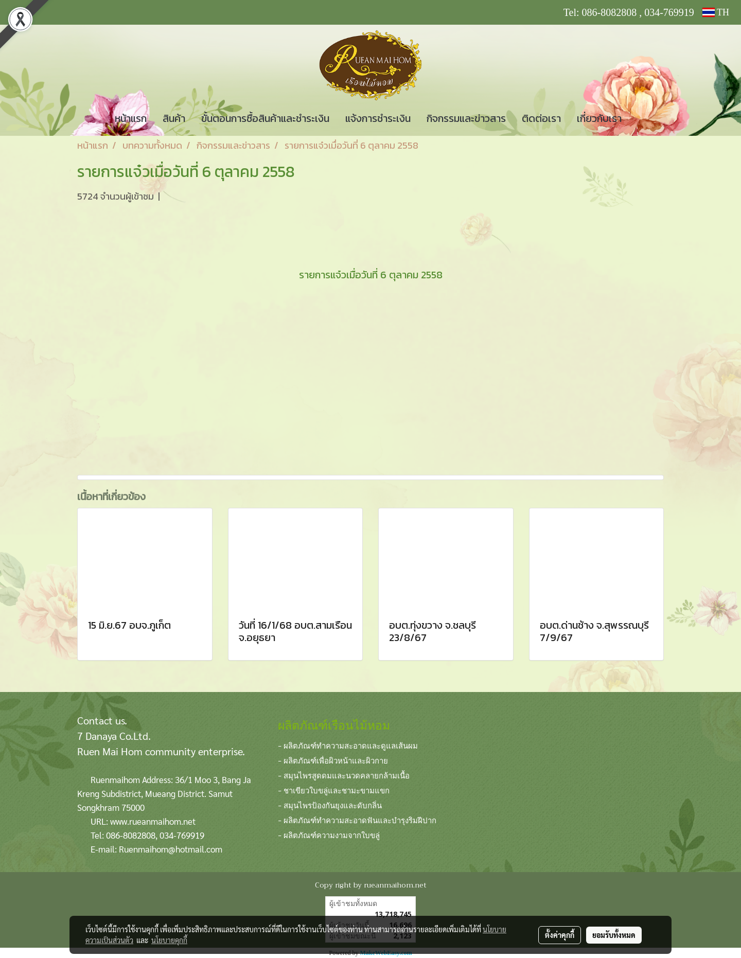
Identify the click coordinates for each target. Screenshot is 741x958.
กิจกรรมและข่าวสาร (466, 118)
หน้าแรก (131, 118)
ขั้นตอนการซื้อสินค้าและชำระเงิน (265, 118)
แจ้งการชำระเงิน (378, 118)
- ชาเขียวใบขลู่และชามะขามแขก (334, 790)
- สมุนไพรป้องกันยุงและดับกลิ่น (330, 805)
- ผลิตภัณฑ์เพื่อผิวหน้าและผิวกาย (333, 760)
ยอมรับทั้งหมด (614, 934)
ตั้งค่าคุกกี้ (559, 934)
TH (715, 12)
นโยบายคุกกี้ (169, 940)
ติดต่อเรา (541, 118)
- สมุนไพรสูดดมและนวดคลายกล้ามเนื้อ (344, 775)
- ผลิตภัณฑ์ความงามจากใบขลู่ (329, 834)
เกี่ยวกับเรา (599, 118)
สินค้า (174, 118)
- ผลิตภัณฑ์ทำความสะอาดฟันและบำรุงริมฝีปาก (357, 819)
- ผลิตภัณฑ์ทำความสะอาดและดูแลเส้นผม (348, 745)
